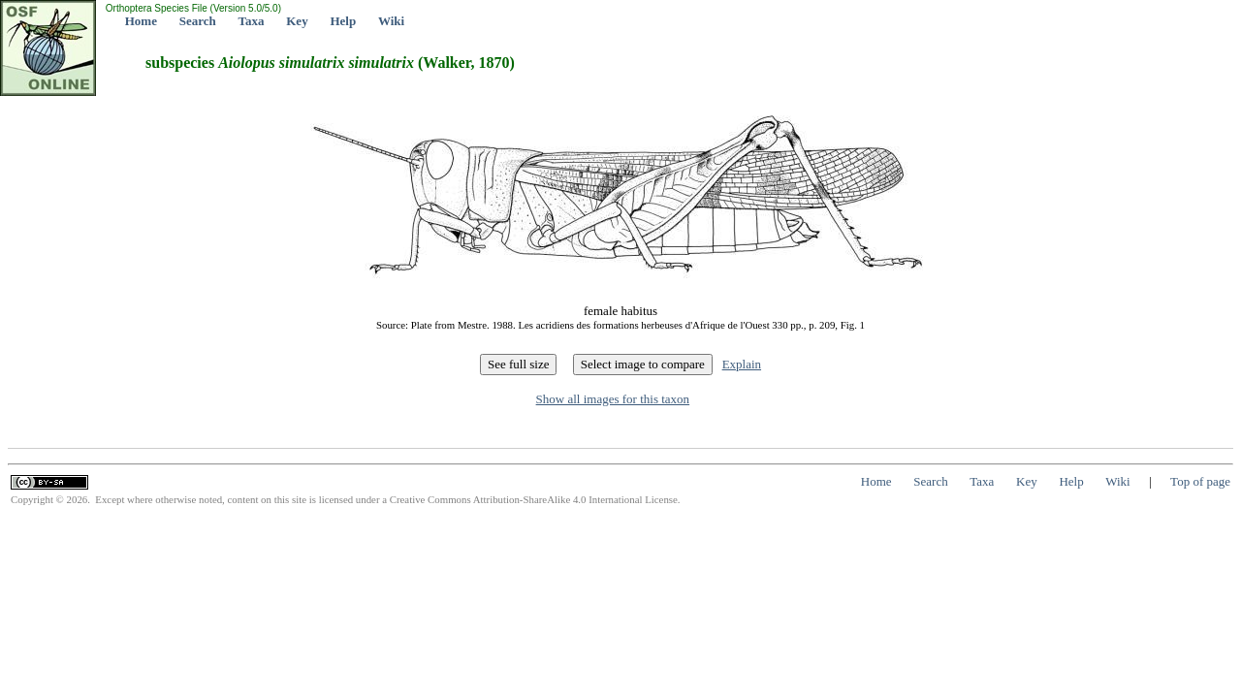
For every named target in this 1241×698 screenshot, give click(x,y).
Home (141, 21)
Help (343, 21)
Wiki (391, 21)
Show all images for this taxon (613, 399)
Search (197, 21)
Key (296, 21)
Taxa (252, 21)
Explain (741, 364)
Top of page (1200, 481)
